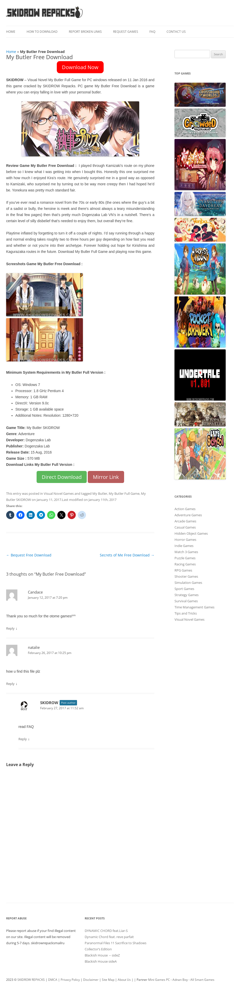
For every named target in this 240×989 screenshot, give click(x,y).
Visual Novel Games (59, 493)
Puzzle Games (184, 558)
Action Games (184, 509)
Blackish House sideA (101, 961)
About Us (124, 979)
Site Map (108, 979)
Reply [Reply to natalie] (10, 683)
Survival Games (186, 601)
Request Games (125, 31)
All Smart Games (202, 979)
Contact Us (176, 31)
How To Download (42, 31)
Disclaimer (91, 979)
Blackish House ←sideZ (102, 955)
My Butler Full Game (124, 493)
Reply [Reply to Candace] (10, 628)
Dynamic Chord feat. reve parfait (109, 936)
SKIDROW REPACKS (31, 979)
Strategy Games (186, 595)
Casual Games (185, 527)
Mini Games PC (159, 979)
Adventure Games (188, 515)
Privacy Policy (70, 979)
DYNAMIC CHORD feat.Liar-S (106, 930)
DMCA (52, 979)
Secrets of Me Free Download (127, 555)
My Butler (99, 493)
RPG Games (183, 570)
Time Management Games (194, 607)
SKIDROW (49, 702)
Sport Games (184, 588)
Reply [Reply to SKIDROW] (22, 739)
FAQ (152, 31)
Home (10, 31)
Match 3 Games (186, 552)
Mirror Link (106, 477)
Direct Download (62, 477)
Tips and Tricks (185, 613)
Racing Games (185, 564)
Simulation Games (188, 582)
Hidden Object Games (191, 533)
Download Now (80, 67)
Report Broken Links (85, 31)
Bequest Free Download (28, 555)
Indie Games (183, 545)
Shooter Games (186, 576)
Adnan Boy (180, 979)
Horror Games (185, 539)
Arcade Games (185, 521)
